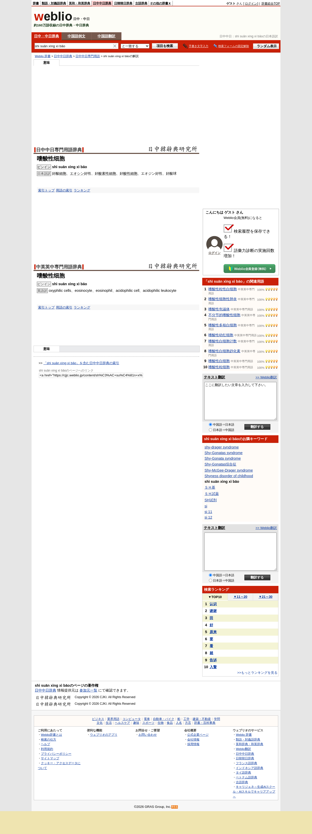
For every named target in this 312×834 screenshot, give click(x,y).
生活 (109, 722)
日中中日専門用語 (87, 56)
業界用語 (113, 718)
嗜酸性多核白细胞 (222, 325)
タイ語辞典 (243, 772)
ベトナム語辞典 (246, 777)
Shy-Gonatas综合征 (220, 464)
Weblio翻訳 (243, 748)
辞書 (36, 3)
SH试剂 (211, 500)
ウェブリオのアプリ (103, 734)
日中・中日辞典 (46, 36)
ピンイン (44, 167)
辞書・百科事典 (204, 722)
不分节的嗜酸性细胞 (224, 315)
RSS (175, 807)
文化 (100, 722)
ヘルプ (45, 744)
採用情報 (193, 744)
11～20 (240, 597)
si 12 (208, 517)
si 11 (208, 512)
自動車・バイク (163, 718)
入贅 (213, 667)
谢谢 (213, 611)
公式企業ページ (198, 734)
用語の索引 (64, 190)
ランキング (82, 190)
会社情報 (193, 739)
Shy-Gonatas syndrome (224, 453)
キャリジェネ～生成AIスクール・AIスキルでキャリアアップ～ (254, 791)
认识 (213, 604)
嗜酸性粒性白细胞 (222, 289)
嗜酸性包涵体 (219, 309)
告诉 (213, 660)
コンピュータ (131, 718)
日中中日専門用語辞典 (59, 149)
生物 (161, 722)
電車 (147, 718)
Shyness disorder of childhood (229, 476)
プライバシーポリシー (56, 753)
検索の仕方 (48, 739)
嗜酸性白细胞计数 (222, 341)
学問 (217, 718)
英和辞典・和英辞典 (249, 744)
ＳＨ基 (210, 487)
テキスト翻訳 (214, 377)
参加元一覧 (88, 690)
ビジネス (98, 718)
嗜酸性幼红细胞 (220, 335)
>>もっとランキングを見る (257, 673)
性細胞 (110, 173)
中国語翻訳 (106, 36)
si (206, 506)
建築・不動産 (202, 718)
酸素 (101, 173)
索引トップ (46, 190)
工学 (186, 718)
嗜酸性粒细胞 (219, 367)
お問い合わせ (147, 734)
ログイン (251, 3)
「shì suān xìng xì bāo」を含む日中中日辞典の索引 (81, 363)
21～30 (266, 597)
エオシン (77, 173)
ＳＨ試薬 (212, 494)
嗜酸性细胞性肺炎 (222, 299)
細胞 (62, 173)
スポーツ (148, 722)
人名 (179, 722)
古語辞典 (141, 3)
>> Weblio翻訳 (266, 377)
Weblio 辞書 (43, 56)
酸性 (126, 173)
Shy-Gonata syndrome (223, 458)
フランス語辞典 (246, 763)
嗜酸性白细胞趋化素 (224, 351)
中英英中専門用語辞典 (59, 266)
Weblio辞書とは (51, 734)
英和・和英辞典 (79, 3)
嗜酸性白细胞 (219, 361)
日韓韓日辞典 (123, 3)
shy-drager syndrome (222, 447)
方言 (188, 722)
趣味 (136, 722)
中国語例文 (76, 36)
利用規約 (47, 748)
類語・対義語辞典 (54, 3)
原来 (213, 632)
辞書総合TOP (270, 3)
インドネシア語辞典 (249, 767)
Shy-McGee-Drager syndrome (229, 470)
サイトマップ (50, 758)
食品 (170, 722)
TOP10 (215, 597)
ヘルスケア (122, 722)
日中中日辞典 (102, 3)
